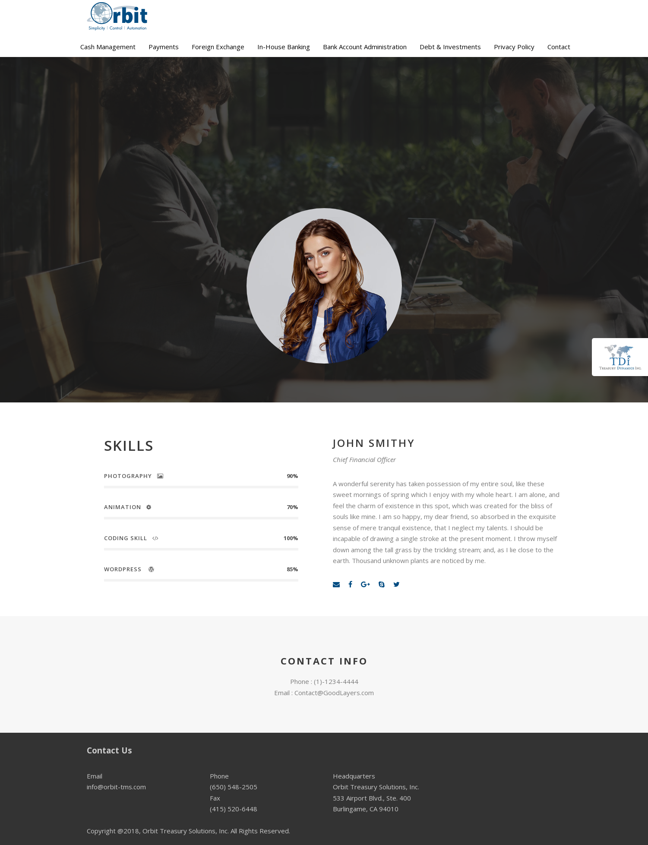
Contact (558, 46)
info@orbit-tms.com (116, 786)
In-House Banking (283, 46)
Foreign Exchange (218, 46)
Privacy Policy (514, 46)
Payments (164, 46)
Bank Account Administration (365, 46)
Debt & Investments (450, 46)
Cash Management (108, 46)
